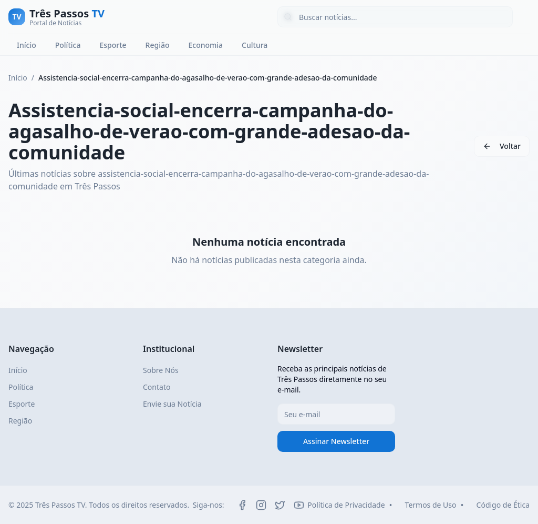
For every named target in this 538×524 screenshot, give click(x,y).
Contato (156, 387)
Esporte (112, 45)
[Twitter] (280, 505)
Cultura (254, 45)
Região (158, 45)
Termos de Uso (431, 505)
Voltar (510, 146)
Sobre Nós (161, 370)
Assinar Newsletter (336, 441)
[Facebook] (242, 505)
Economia (205, 45)
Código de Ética (503, 505)
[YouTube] (299, 505)
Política (68, 45)
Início (26, 45)
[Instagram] (261, 505)
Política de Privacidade (346, 505)
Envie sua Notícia (172, 404)
